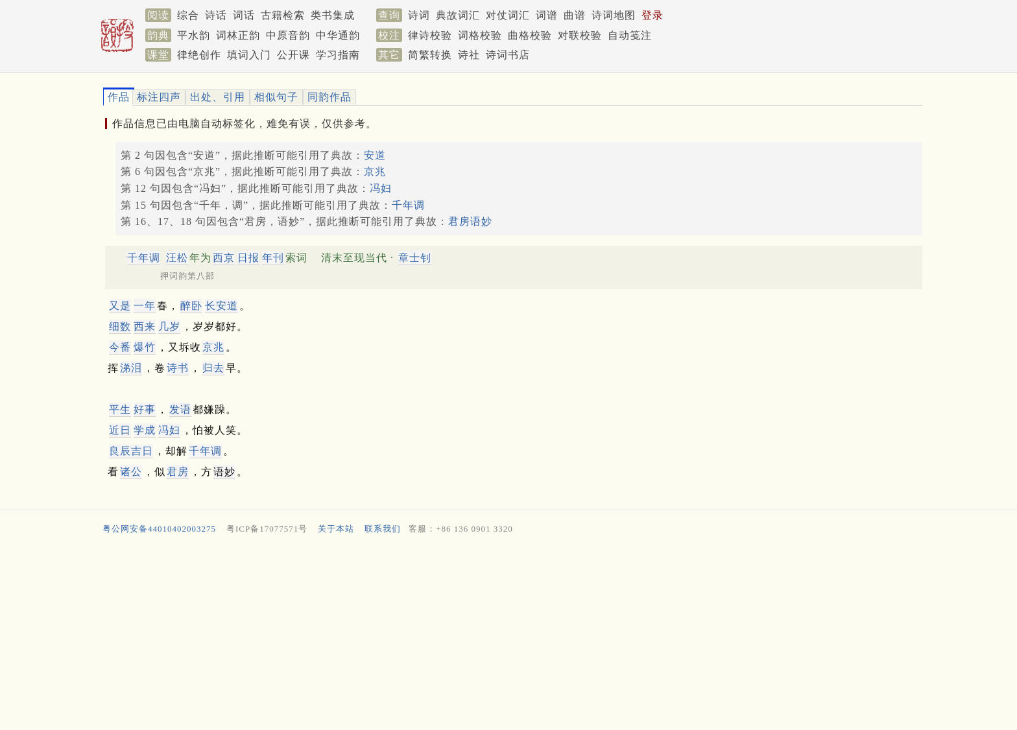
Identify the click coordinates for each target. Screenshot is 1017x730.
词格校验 (480, 35)
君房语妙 (470, 221)
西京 (224, 257)
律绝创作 (199, 54)
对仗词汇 (508, 15)
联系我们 (383, 529)
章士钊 (414, 257)
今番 (120, 347)
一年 (145, 305)
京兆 (375, 171)
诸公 (131, 471)
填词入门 (249, 54)
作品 (119, 96)
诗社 (469, 54)
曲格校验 (530, 35)
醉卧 (191, 305)
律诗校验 (430, 35)
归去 (213, 367)
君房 (178, 471)
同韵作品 (329, 96)
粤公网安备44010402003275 (159, 529)
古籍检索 (283, 15)
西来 (145, 326)
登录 (652, 15)
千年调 (408, 205)
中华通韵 (338, 35)
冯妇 (381, 188)
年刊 (273, 257)
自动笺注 (630, 35)
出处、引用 (217, 96)
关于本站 (336, 529)
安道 (375, 155)
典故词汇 (458, 15)
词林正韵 (238, 35)
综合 (188, 15)
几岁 (169, 326)
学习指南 (338, 54)
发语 (180, 409)
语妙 (224, 471)
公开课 (293, 54)
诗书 (178, 367)
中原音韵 (288, 35)
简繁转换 (430, 54)
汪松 (177, 257)
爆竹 (145, 347)
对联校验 (580, 35)
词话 (244, 15)
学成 (145, 430)
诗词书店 (508, 54)
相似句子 (276, 96)
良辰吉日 (131, 450)
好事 (145, 409)
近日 (120, 430)
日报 (248, 257)
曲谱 (575, 15)
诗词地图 (614, 15)
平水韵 (193, 35)
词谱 (547, 15)
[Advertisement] (489, 635)
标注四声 (159, 96)
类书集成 (333, 15)
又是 (120, 305)
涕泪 (131, 367)
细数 (120, 326)
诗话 (216, 15)
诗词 (419, 15)
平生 (120, 409)
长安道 (221, 305)
